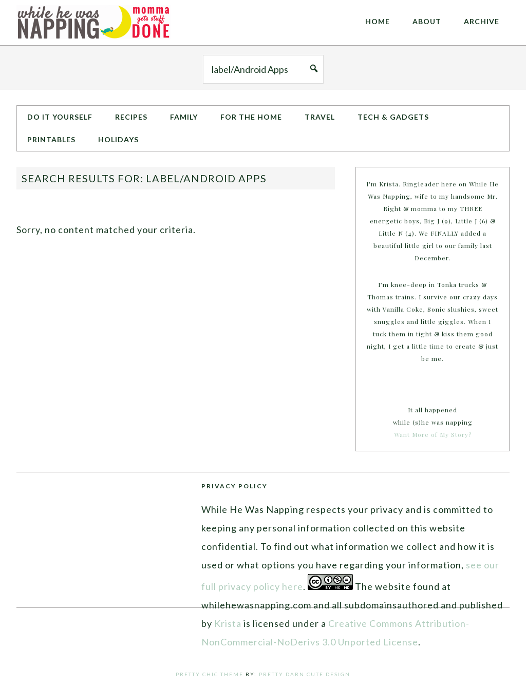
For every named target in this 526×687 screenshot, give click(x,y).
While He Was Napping (93, 22)
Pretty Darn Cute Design (304, 674)
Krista (227, 623)
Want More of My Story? (433, 434)
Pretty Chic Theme (209, 674)
